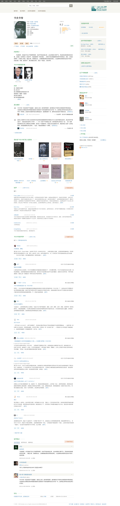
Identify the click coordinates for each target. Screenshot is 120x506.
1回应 (24, 295)
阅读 (32, 1)
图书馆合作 (98, 504)
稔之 (18, 301)
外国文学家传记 (84, 76)
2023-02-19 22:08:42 (26, 195)
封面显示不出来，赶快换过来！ (22, 496)
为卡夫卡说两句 (18, 304)
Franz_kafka (17, 195)
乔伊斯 (31, 158)
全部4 (99, 40)
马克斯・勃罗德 (34, 21)
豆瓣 (2, 1)
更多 (19, 99)
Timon (18, 396)
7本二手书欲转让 (84, 137)
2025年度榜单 (31, 11)
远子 (18, 264)
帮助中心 (93, 504)
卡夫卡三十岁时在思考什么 (21, 361)
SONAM (87, 110)
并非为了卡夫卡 (18, 418)
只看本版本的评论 (22, 240)
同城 (23, 1)
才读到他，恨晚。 (19, 248)
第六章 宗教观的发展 (25, 474)
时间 (40, 1)
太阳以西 (16, 215)
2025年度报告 (42, 11)
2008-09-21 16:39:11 (31, 222)
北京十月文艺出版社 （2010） (89, 49)
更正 (15, 399)
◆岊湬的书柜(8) (84, 87)
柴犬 (86, 96)
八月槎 (44, 496)
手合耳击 (21, 128)
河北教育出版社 (35, 25)
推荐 (72, 46)
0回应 (24, 277)
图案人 (86, 103)
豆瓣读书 (20, 5)
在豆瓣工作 (76, 504)
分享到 (36, 46)
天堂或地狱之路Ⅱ (84, 79)
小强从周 (21, 114)
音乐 (15, 1)
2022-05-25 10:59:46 (29, 215)
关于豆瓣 (71, 504)
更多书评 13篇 (18, 433)
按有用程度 (17, 442)
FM (36, 1)
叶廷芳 (18, 80)
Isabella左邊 (20, 378)
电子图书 (22, 11)
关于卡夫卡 (17, 322)
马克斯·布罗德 (28, 80)
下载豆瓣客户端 (107, 1)
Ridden (19, 245)
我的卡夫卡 (82, 84)
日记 (20, 446)
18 (16, 258)
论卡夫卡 (55, 158)
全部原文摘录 (18, 132)
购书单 (16, 11)
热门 (15, 191)
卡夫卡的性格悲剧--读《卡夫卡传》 (23, 285)
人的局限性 (43, 180)
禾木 (18, 319)
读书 (6, 1)
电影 (11, 1)
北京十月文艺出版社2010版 (67, 264)
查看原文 (70, 111)
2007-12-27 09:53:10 (31, 229)
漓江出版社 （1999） (86, 54)
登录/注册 (115, 1)
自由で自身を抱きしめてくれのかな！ (24, 381)
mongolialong (17, 229)
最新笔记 (30, 442)
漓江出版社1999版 (69, 282)
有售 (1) (101, 44)
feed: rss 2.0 (84, 147)
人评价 (66, 25)
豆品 (44, 1)
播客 (19, 1)
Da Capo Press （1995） (87, 44)
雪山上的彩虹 (20, 338)
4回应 (24, 258)
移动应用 (104, 504)
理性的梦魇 (68, 158)
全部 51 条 (26, 187)
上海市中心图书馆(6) (86, 66)
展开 (61, 202)
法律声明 (87, 504)
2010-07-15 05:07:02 (30, 207)
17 (16, 295)
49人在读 (83, 125)
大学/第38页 (23, 462)
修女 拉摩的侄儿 (44, 158)
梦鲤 (20, 465)
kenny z (87, 117)
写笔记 (17, 46)
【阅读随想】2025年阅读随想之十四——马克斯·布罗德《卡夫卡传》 (33, 341)
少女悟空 (19, 358)
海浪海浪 (21, 449)
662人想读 (83, 130)
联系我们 (82, 504)
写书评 (23, 46)
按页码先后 (24, 442)
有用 (73, 195)
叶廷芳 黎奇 (33, 23)
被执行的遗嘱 (17, 267)
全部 (28, 105)
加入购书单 (30, 46)
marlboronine (17, 222)
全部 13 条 (32, 236)
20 (16, 277)
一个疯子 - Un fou (21, 282)
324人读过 (83, 128)
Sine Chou (16, 207)
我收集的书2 (83, 81)
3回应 (23, 314)
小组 (28, 1)
